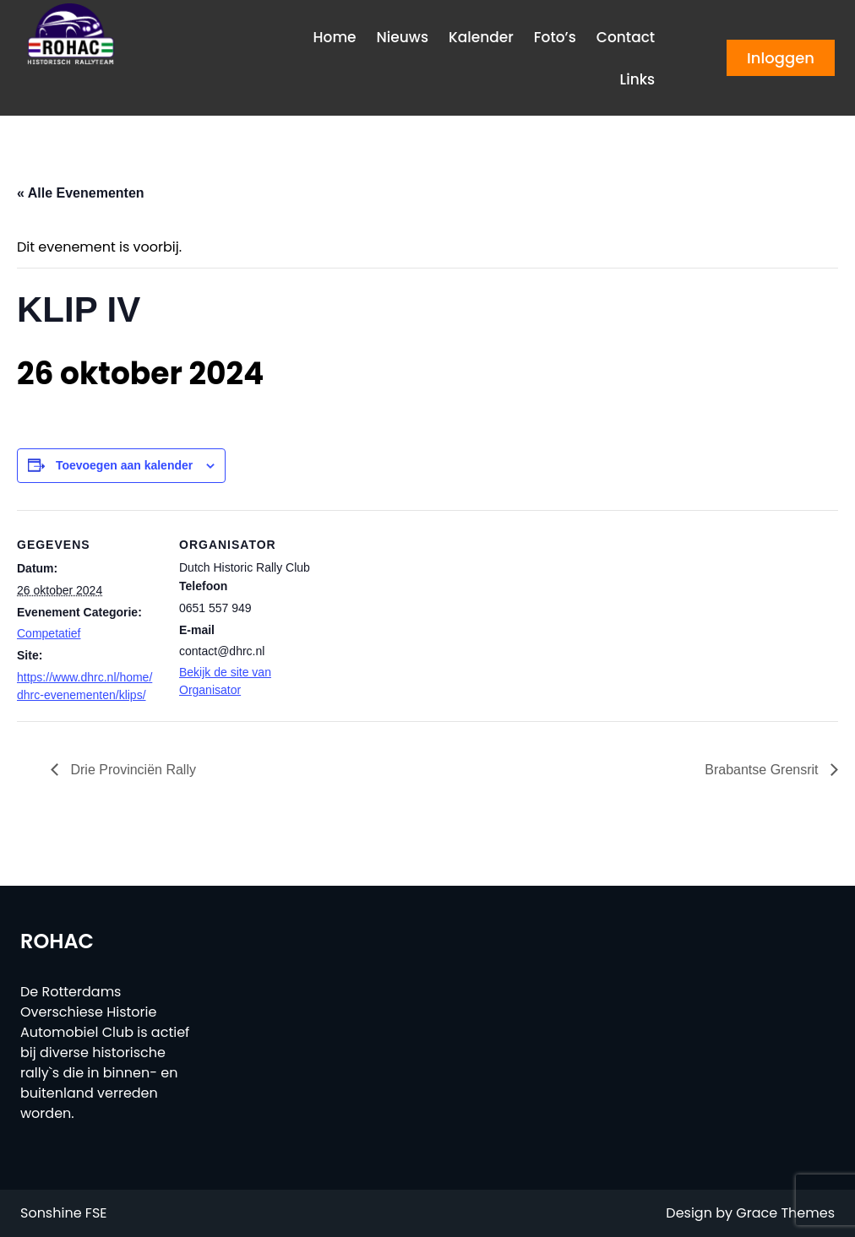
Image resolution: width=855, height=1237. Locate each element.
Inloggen (780, 57)
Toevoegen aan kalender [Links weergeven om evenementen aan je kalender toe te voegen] (124, 465)
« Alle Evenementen (80, 193)
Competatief (48, 633)
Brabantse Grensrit (763, 769)
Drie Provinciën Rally (131, 769)
